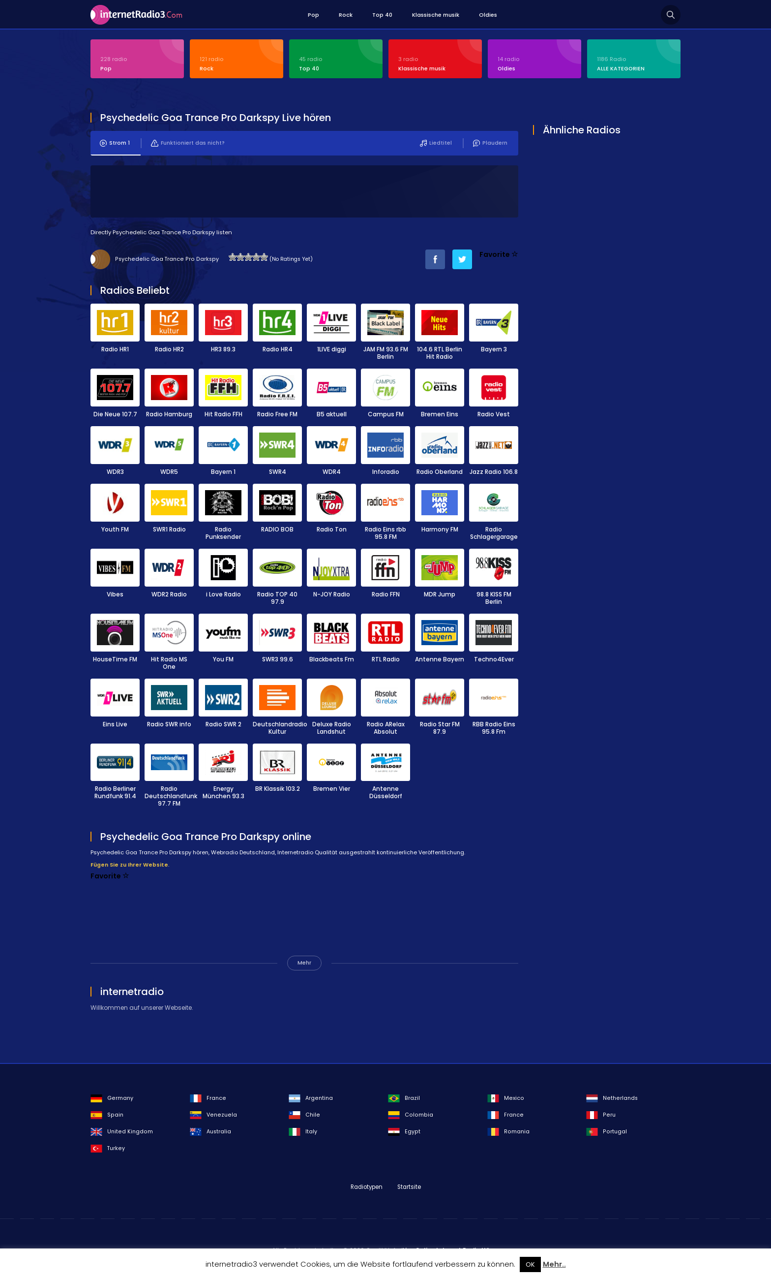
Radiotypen (367, 1187)
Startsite (409, 1187)
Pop (313, 15)
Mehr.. (554, 1264)
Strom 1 (115, 143)
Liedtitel (436, 143)
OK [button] (530, 1264)
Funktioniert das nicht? (188, 143)
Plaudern (490, 143)
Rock (346, 15)
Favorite (498, 255)
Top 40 (382, 15)
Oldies (488, 15)
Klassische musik (435, 15)
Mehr (304, 963)
